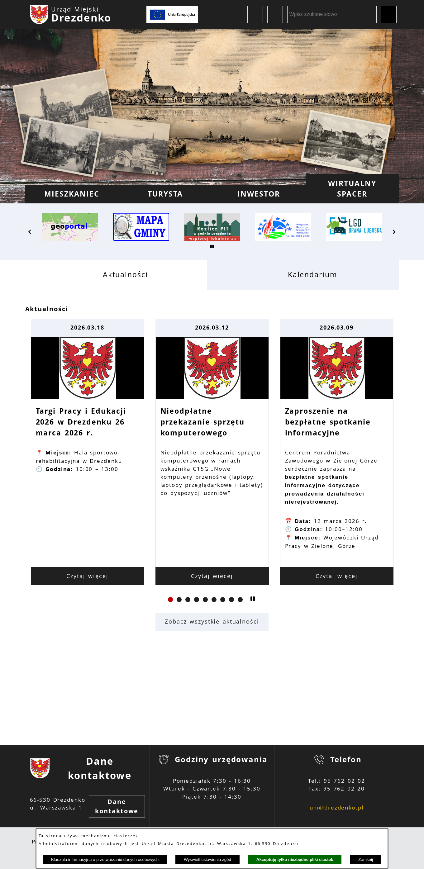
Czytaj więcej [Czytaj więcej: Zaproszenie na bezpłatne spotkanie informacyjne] (337, 576)
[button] (30, 231)
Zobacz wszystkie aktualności (212, 621)
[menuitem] (72, 194)
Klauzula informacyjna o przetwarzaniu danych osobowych (105, 859)
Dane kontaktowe (116, 806)
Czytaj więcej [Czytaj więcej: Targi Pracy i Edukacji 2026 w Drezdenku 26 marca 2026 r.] (87, 576)
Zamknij (365, 859)
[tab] (116, 274)
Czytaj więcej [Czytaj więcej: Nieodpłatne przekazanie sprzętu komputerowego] (212, 576)
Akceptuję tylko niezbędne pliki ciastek (294, 859)
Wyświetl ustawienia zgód (207, 859)
